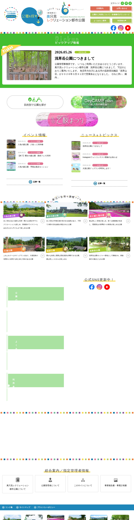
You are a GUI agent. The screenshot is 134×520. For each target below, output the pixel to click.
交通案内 (100, 8)
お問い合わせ (122, 8)
